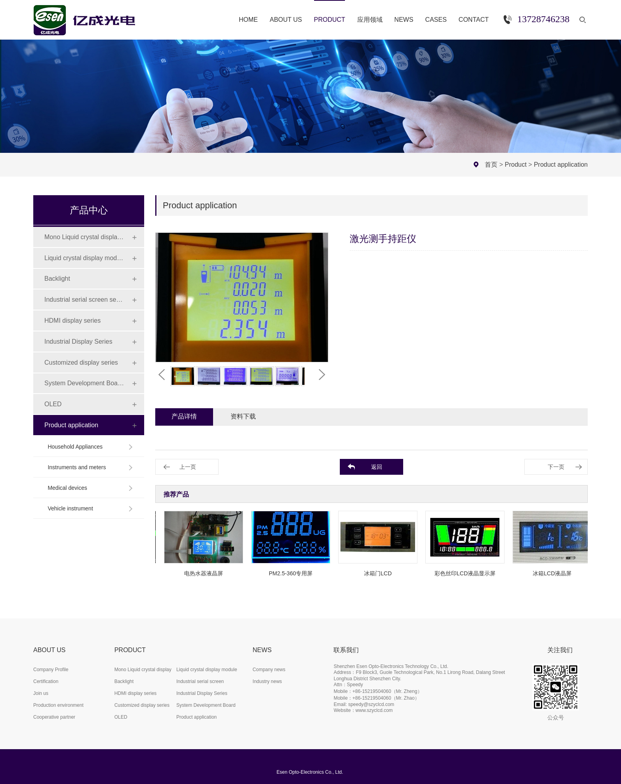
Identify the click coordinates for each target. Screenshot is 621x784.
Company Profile (51, 669)
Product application (561, 164)
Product (516, 164)
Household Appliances (75, 446)
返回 (376, 467)
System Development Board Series (84, 383)
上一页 (187, 467)
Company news (269, 669)
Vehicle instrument (70, 508)
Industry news (267, 681)
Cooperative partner (54, 717)
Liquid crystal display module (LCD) (84, 258)
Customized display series (81, 362)
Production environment (58, 705)
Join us (40, 693)
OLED (53, 404)
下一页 (556, 467)
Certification (45, 681)
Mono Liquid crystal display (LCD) (84, 237)
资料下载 (243, 416)
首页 (491, 164)
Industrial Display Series (78, 341)
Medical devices (67, 488)
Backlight (57, 278)
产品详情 (184, 416)
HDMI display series (72, 320)
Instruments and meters (77, 467)
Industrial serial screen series (84, 299)
